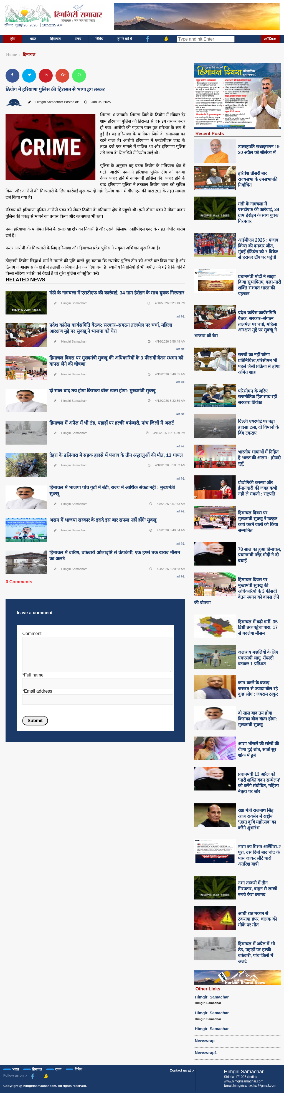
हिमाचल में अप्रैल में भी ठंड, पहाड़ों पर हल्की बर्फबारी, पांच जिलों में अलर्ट (111, 423)
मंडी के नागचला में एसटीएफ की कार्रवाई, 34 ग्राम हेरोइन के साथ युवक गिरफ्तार (116, 293)
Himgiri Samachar (212, 997)
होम (12, 39)
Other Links (208, 988)
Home (11, 54)
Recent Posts (210, 133)
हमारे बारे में (124, 39)
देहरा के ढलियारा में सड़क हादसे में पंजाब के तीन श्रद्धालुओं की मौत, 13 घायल (115, 455)
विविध (99, 39)
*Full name (32, 675)
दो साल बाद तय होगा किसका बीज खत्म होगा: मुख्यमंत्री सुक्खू (102, 390)
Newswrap (205, 1041)
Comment (31, 633)
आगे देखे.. (180, 316)
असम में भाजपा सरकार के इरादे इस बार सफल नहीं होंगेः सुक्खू (102, 520)
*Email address (37, 691)
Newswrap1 (206, 1052)
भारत (32, 39)
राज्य (78, 39)
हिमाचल (55, 39)
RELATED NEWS (25, 279)
